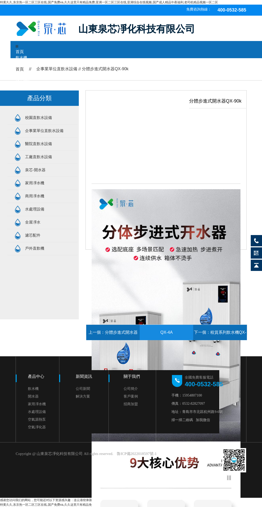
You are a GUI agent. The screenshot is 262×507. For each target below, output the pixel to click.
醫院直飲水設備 (38, 143)
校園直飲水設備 (38, 117)
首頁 (20, 51)
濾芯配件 (32, 235)
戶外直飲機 (34, 248)
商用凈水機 (34, 196)
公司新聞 (83, 389)
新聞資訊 (84, 376)
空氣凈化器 (37, 427)
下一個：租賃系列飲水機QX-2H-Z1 (220, 335)
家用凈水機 (34, 183)
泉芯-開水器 (35, 170)
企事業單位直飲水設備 (44, 130)
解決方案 (83, 396)
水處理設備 (34, 209)
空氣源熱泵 (37, 419)
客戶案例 (131, 396)
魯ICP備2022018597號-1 (137, 454)
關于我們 (132, 376)
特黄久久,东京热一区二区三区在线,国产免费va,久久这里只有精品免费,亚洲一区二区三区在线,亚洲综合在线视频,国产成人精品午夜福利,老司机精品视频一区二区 (109, 2)
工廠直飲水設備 (38, 157)
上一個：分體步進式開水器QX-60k (113, 335)
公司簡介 (131, 389)
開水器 (33, 396)
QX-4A (166, 332)
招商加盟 (131, 404)
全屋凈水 (32, 222)
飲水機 (21, 57)
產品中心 (36, 376)
